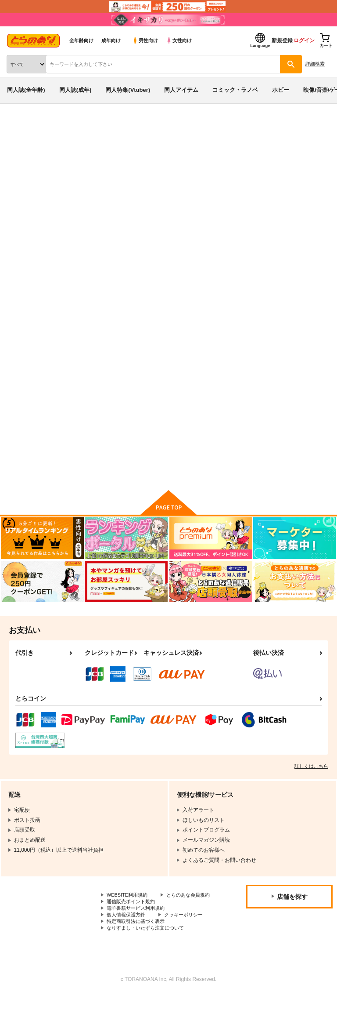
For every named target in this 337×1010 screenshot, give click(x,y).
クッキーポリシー (189, 928)
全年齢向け (81, 40)
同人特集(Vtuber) (127, 90)
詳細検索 (315, 63)
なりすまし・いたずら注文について (149, 943)
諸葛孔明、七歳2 (248, 177)
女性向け (179, 40)
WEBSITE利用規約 (129, 899)
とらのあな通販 (20, 126)
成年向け (111, 40)
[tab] (104, 266)
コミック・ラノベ (235, 90)
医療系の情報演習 (186, 177)
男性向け (145, 40)
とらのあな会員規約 (130, 906)
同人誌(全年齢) (26, 90)
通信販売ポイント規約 (133, 913)
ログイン (304, 40)
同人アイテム (181, 90)
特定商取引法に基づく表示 (138, 936)
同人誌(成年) (75, 90)
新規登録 (282, 40)
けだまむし (289, 177)
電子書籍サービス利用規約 (138, 921)
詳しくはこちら (311, 769)
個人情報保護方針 (128, 928)
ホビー (280, 90)
